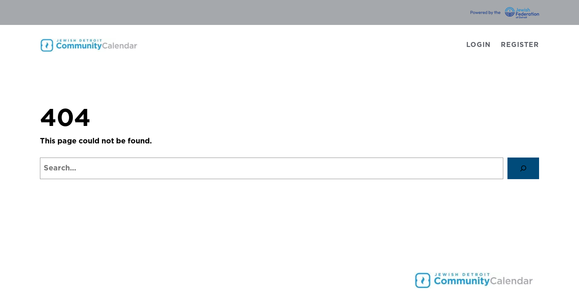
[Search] (523, 168)
